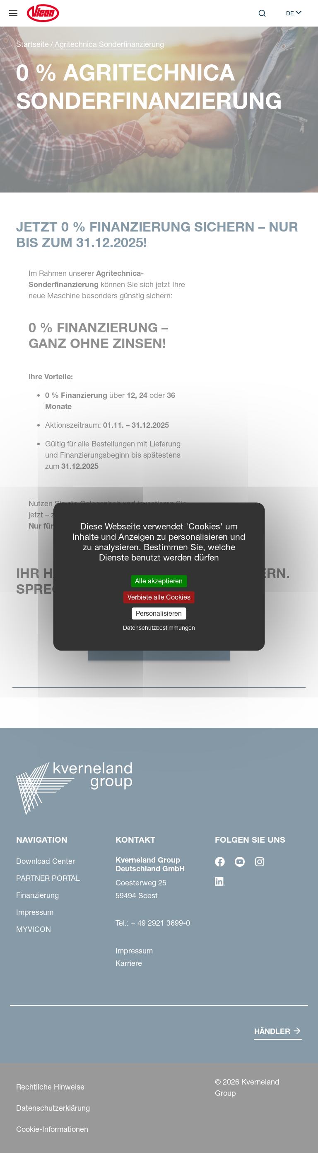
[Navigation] (13, 13)
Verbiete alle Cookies (159, 597)
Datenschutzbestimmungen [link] (159, 627)
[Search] (262, 13)
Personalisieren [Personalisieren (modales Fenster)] (159, 613)
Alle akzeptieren (159, 581)
